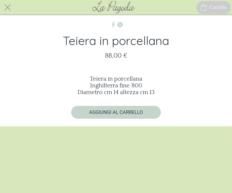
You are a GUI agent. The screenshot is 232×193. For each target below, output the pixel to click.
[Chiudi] (7, 7)
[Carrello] (213, 7)
